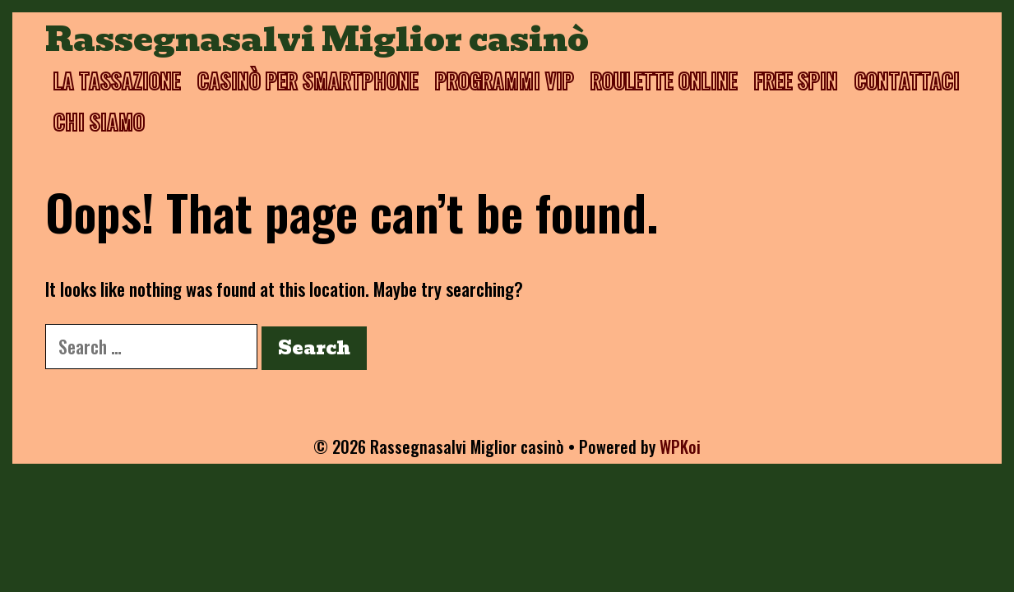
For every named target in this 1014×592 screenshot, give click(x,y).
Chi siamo (99, 121)
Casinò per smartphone (308, 80)
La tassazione (117, 80)
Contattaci (907, 80)
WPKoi (680, 446)
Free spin (796, 80)
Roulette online (664, 80)
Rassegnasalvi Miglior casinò (317, 39)
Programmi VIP (504, 80)
